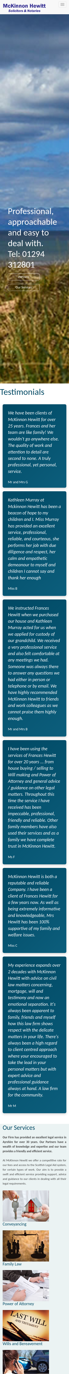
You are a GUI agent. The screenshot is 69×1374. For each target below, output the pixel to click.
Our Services (24, 287)
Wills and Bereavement (22, 1343)
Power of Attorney (18, 1303)
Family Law (12, 1264)
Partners (23, 277)
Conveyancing (14, 1224)
